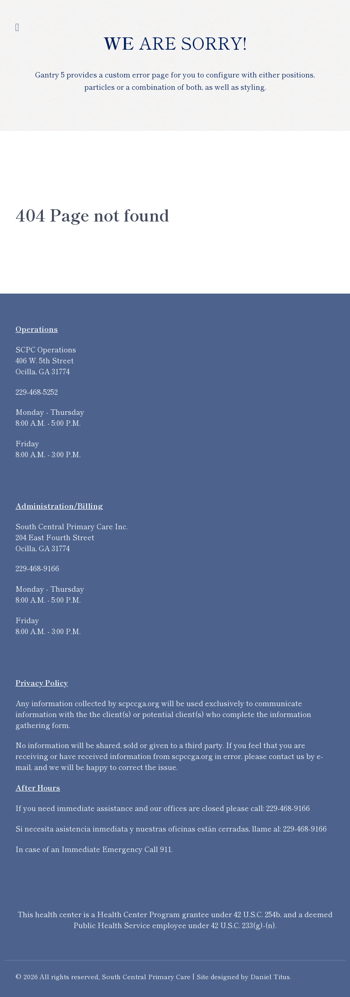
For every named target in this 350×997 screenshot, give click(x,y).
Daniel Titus (270, 976)
